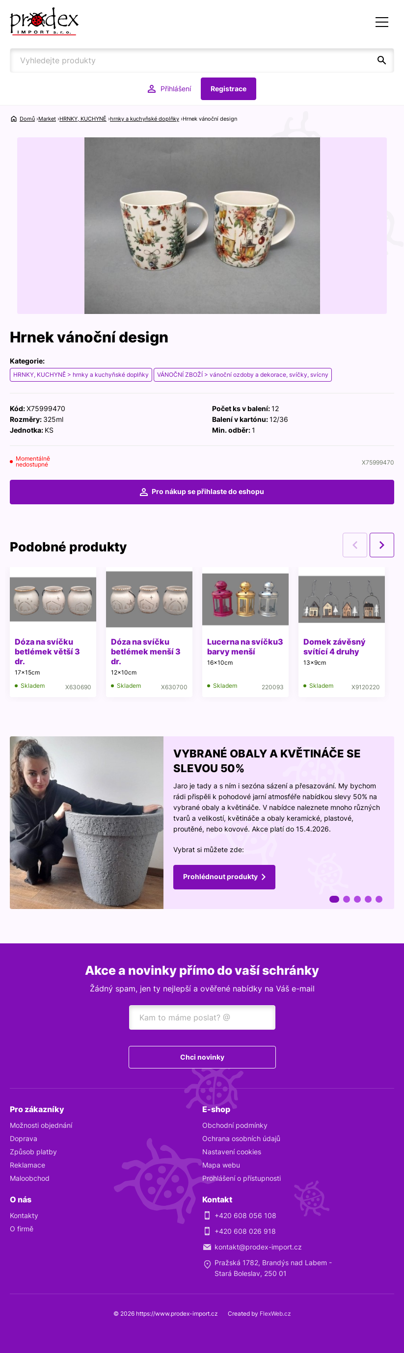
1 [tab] (334, 899)
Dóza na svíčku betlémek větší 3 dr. (47, 651)
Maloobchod (30, 1178)
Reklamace (27, 1165)
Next (382, 545)
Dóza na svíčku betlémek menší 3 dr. (146, 651)
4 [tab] (368, 899)
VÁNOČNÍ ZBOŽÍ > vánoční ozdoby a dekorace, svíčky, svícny (242, 374)
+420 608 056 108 (245, 1215)
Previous (355, 545)
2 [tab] (346, 899)
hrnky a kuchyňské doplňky (144, 118)
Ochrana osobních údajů (241, 1138)
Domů (27, 118)
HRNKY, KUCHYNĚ (83, 118)
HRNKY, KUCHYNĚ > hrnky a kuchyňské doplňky (81, 374)
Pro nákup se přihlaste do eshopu (208, 491)
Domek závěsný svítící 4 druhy (334, 646)
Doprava (23, 1138)
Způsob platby (33, 1151)
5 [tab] (379, 899)
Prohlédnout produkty (220, 876)
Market (47, 118)
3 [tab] (357, 899)
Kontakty (24, 1215)
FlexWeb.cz (275, 1313)
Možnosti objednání (41, 1125)
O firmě (21, 1228)
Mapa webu (221, 1165)
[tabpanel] (202, 822)
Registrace (228, 88)
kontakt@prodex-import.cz (258, 1247)
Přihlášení (176, 88)
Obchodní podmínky (235, 1125)
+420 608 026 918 (245, 1231)
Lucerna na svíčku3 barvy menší (245, 646)
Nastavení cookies (231, 1151)
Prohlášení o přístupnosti (241, 1178)
